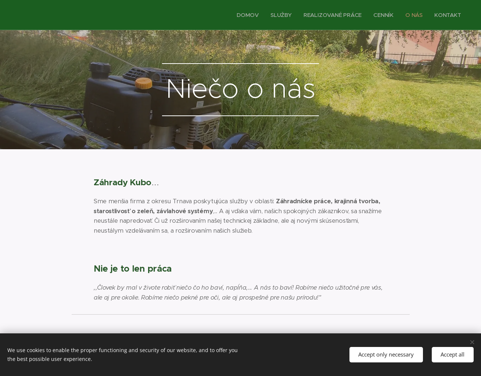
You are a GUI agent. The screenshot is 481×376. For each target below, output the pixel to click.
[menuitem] (246, 15)
